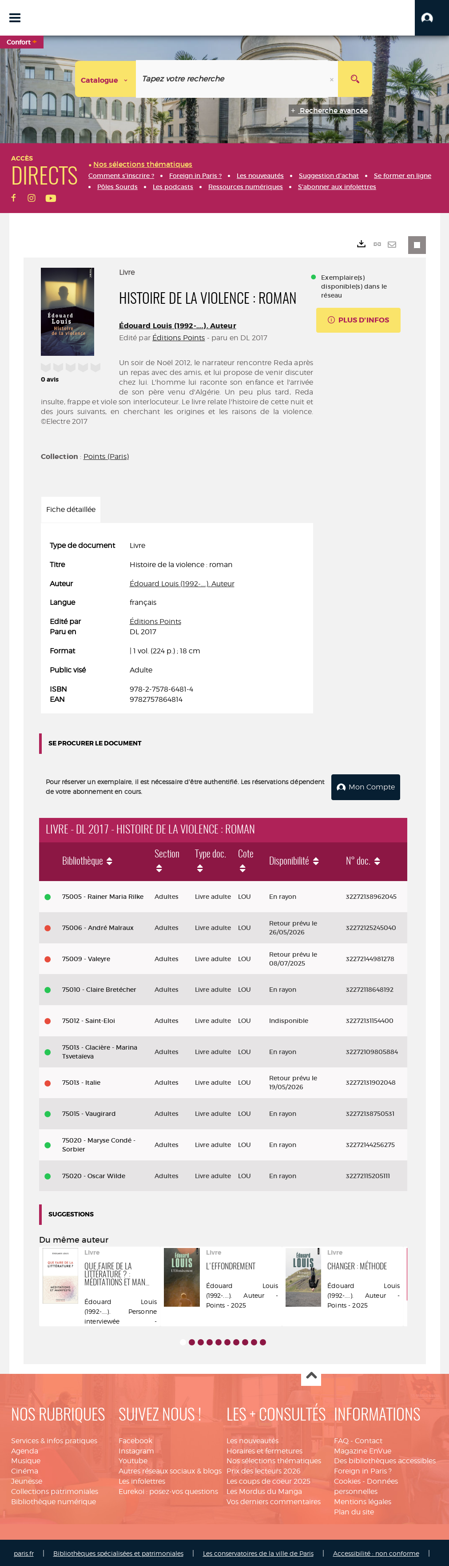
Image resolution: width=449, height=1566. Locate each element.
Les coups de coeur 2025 (268, 1479)
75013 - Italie (81, 1081)
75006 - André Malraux (98, 926)
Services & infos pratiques (54, 1439)
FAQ (341, 1439)
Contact (368, 1439)
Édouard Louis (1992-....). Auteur (177, 325)
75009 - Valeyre (86, 957)
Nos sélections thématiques (273, 1459)
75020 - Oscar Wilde (93, 1174)
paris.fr (24, 1551)
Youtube (133, 1459)
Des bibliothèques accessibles (385, 1459)
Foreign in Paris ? (363, 1469)
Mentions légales (362, 1500)
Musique (25, 1459)
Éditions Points (178, 338)
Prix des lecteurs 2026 (263, 1469)
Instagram (136, 1449)
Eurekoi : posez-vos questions (168, 1489)
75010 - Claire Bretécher (99, 988)
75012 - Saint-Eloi (88, 1019)
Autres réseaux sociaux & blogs (170, 1469)
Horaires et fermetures (264, 1449)
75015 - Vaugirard (89, 1112)
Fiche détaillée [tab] (70, 509)
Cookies (347, 1479)
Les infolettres (142, 1479)
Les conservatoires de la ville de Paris (258, 1551)
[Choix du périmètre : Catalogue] (105, 79)
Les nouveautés (252, 1439)
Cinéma (24, 1469)
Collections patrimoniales (54, 1489)
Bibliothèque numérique (53, 1500)
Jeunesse (26, 1479)
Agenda (24, 1449)
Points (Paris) (106, 456)
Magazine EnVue (362, 1449)
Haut (311, 1374)
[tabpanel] (177, 622)
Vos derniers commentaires (273, 1500)
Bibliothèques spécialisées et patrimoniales (118, 1551)
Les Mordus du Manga (264, 1489)
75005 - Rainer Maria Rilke (102, 895)
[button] (432, 18)
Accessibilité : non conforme (376, 1551)
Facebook (135, 1439)
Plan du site (354, 1510)
